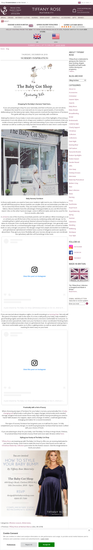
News (71, 194)
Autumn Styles (74, 99)
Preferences (11, 545)
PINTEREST (75, 258)
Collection (72, 134)
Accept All (46, 545)
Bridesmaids (73, 120)
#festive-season (15, 523)
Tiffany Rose (6, 441)
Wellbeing (72, 229)
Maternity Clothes (22, 17)
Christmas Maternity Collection (13, 445)
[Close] (50, 32)
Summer (72, 218)
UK (37, 42)
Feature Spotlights (75, 155)
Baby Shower (73, 110)
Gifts (74, 17)
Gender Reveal (74, 162)
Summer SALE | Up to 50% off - (46, 45)
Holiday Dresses (74, 173)
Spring (71, 215)
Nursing (35, 17)
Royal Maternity (74, 211)
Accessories (65, 17)
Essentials (55, 17)
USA (56, 42)
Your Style (72, 236)
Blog (7, 49)
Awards (71, 103)
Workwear (72, 232)
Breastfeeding (74, 113)
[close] (89, 530)
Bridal (3, 17)
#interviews (26, 523)
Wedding (72, 225)
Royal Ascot (73, 208)
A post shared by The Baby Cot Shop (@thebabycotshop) (25, 308)
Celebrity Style (74, 124)
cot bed (5, 217)
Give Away (72, 169)
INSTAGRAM (75, 247)
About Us (72, 89)
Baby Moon (73, 106)
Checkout (5, 21)
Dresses (10, 17)
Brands (81, 17)
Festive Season (74, 159)
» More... (72, 71)
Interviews (72, 176)
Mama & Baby (45, 17)
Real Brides (73, 204)
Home (3, 49)
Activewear (73, 96)
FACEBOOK (75, 252)
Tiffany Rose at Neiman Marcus (20, 527)
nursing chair (54, 314)
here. (62, 434)
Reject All (28, 545)
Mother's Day (73, 183)
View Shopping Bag (83, 12)
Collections (73, 138)
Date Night (72, 141)
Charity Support (74, 127)
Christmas (72, 131)
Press (71, 201)
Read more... (73, 291)
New (70, 187)
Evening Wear (73, 145)
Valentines (72, 222)
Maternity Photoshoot (76, 180)
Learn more (45, 539)
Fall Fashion (73, 148)
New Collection (74, 190)
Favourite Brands (75, 152)
